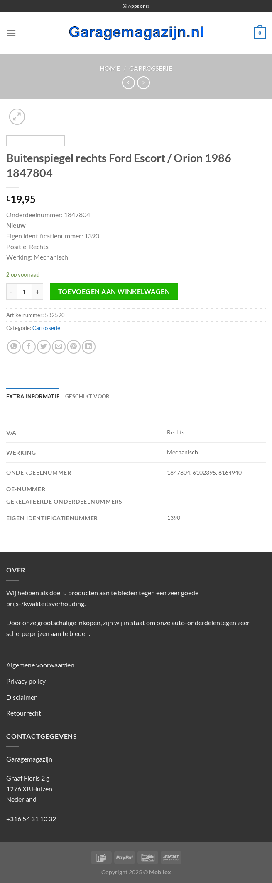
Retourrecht (23, 713)
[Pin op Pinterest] (74, 347)
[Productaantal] (24, 291)
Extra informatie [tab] (32, 396)
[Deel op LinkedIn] (89, 347)
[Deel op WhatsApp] (14, 347)
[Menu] (11, 33)
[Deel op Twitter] (44, 347)
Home (110, 68)
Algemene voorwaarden (40, 665)
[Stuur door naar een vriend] (59, 347)
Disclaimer (21, 697)
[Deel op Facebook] (29, 347)
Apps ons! (136, 6)
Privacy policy (26, 681)
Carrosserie (150, 68)
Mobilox (160, 872)
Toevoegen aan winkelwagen (114, 291)
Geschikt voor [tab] (87, 396)
